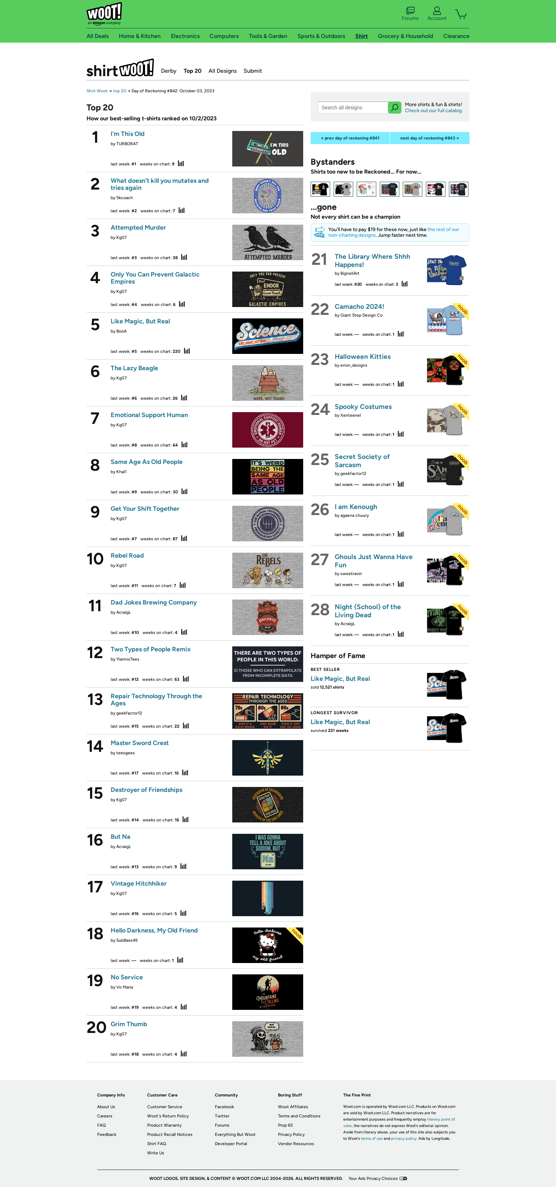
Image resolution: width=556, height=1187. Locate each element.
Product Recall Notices (170, 1134)
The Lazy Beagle (134, 368)
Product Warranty (164, 1125)
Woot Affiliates (293, 1106)
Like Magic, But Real (140, 321)
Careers (104, 1116)
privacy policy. (404, 1138)
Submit (253, 70)
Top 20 (192, 70)
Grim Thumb (129, 1024)
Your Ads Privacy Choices (373, 1178)
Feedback (106, 1134)
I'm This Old (128, 134)
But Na (120, 837)
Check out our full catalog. (434, 111)
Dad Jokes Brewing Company (154, 602)
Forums (410, 13)
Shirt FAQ (156, 1143)
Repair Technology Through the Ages (156, 699)
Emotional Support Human (149, 415)
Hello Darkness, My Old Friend (154, 930)
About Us (106, 1106)
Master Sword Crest (140, 743)
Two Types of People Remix (151, 649)
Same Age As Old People (147, 462)
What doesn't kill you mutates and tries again (160, 184)
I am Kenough (356, 507)
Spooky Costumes (363, 407)
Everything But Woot (235, 1134)
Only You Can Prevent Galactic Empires (155, 277)
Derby (169, 70)
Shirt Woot (97, 90)
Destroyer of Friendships (146, 790)
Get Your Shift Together (145, 509)
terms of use (372, 1138)
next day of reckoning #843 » (429, 138)
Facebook (224, 1106)
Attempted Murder (138, 227)
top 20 (119, 90)
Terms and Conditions (299, 1116)
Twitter (222, 1116)
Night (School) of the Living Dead (368, 611)
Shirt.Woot (120, 67)
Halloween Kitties (363, 356)
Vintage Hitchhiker (139, 883)
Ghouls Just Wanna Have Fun (374, 561)
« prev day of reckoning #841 (350, 138)
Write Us (155, 1152)
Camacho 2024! (359, 306)
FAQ (101, 1125)
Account (436, 13)
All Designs (222, 70)
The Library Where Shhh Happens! (372, 260)
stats (181, 163)
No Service (127, 977)
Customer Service (164, 1106)
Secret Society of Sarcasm (362, 461)
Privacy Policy (291, 1134)
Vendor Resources (296, 1143)
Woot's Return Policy (168, 1116)
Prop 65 (285, 1125)
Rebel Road (127, 555)
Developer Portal (231, 1143)
